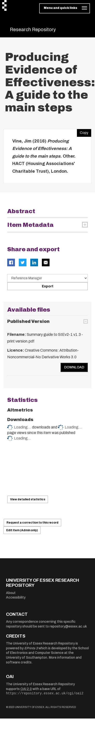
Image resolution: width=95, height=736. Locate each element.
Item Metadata (30, 225)
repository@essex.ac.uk (68, 626)
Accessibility (15, 597)
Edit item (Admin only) (22, 530)
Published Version (28, 321)
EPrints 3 (31, 648)
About (11, 593)
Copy (82, 132)
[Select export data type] (47, 278)
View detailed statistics (27, 499)
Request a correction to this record (32, 522)
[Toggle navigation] (64, 8)
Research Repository (33, 29)
